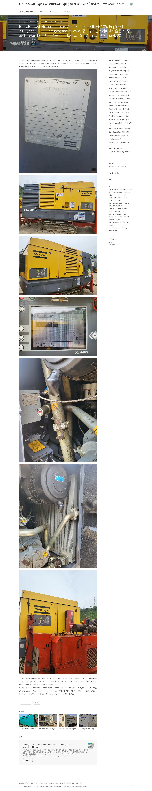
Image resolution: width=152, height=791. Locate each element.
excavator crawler (114, 200)
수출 (110, 195)
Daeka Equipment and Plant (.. (120, 60)
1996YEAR (126, 203)
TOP (131, 784)
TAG (41, 11)
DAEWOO (121, 211)
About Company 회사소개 (117, 64)
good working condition (120, 195)
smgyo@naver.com (115, 222)
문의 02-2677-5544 (118, 206)
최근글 (111, 173)
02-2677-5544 (113, 211)
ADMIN (67, 11)
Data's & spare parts (116, 148)
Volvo (113, 192)
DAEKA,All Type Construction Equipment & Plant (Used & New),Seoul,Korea (71, 4)
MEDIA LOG (53, 11)
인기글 (117, 173)
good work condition (123, 192)
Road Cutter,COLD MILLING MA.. (120, 132)
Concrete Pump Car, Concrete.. (120, 98)
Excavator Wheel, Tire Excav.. (119, 112)
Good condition (114, 217)
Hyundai (117, 220)
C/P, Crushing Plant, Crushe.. (119, 74)
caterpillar (125, 209)
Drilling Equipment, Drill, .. (118, 88)
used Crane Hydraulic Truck (117, 189)
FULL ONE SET (124, 217)
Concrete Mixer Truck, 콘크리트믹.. (120, 92)
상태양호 (111, 220)
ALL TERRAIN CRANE (115, 203)
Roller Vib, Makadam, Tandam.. (120, 128)
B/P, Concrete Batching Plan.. (119, 71)
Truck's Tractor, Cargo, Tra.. (119, 135)
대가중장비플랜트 (114, 231)
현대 (110, 206)
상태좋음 (120, 198)
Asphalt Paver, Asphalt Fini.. (119, 85)
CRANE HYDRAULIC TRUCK (117, 214)
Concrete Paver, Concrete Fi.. (119, 95)
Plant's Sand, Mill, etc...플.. (118, 78)
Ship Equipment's (115, 139)
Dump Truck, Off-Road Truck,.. (119, 105)
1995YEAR (112, 225)
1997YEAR (125, 222)
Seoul (126, 198)
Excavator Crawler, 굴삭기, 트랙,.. (120, 109)
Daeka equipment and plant (117, 228)
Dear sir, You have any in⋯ (117, 166)
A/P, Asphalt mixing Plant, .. (119, 67)
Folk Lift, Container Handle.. (119, 116)
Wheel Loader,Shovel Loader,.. (119, 119)
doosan (129, 189)
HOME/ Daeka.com (26, 11)
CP (109, 192)
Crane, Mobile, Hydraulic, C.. (119, 81)
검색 (126, 4)
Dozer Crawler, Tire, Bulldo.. (119, 102)
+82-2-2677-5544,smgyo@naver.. (120, 152)
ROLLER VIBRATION (115, 209)
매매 (115, 198)
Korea (111, 198)
